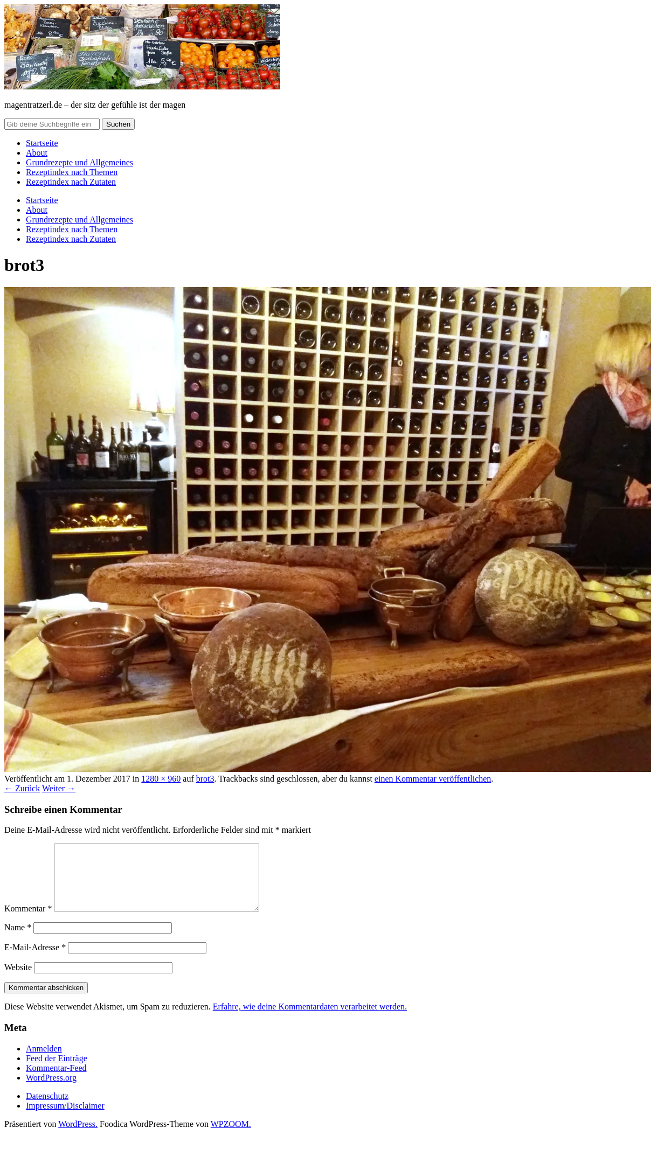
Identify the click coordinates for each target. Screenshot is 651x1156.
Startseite (42, 143)
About (36, 152)
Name (17, 940)
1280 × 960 (161, 778)
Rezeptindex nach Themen (71, 172)
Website (18, 980)
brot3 (205, 778)
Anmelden (44, 1061)
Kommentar (28, 921)
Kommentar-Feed (56, 1080)
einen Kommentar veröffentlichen (433, 778)
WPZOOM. (231, 1136)
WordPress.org (51, 1090)
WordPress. (78, 1136)
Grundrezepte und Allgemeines (79, 162)
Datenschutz (47, 1108)
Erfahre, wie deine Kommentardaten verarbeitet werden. (310, 1019)
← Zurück (22, 788)
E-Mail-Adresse (35, 960)
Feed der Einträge (56, 1071)
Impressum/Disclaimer (65, 1118)
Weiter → (58, 788)
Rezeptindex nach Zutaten (71, 181)
